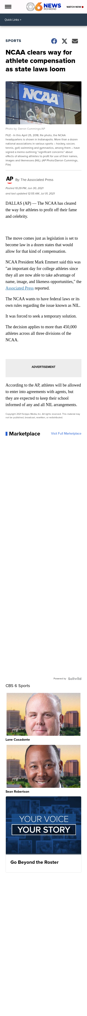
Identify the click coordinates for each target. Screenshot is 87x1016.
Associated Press (20, 288)
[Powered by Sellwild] (74, 678)
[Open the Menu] (7, 6)
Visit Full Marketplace (66, 433)
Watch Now (75, 7)
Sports (13, 40)
